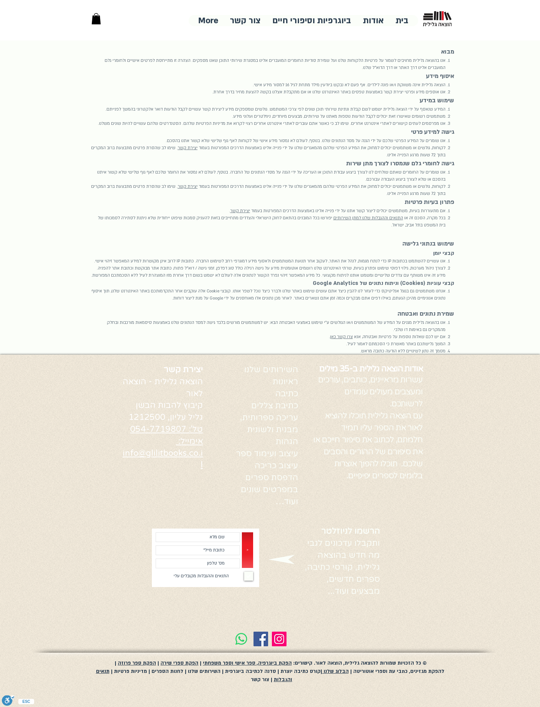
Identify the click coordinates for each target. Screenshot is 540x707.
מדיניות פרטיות (129, 671)
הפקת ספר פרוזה (137, 663)
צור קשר (260, 679)
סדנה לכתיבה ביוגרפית (250, 671)
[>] (247, 550)
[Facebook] (261, 639)
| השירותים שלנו (206, 671)
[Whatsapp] (241, 639)
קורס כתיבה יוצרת (300, 671)
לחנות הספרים (167, 671)
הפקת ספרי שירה (179, 663)
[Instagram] (279, 639)
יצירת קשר (188, 148)
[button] (96, 18)
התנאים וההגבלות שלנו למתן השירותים (368, 218)
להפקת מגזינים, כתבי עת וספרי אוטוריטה (398, 671)
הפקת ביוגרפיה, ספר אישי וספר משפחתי (247, 663)
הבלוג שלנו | (335, 671)
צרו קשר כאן (341, 337)
